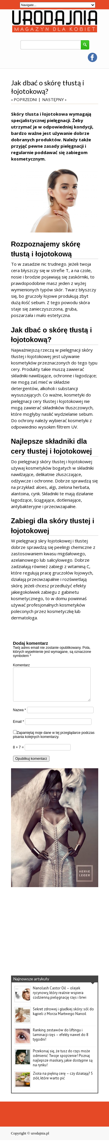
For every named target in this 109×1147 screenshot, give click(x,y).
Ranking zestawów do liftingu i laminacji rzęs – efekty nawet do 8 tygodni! (60, 1042)
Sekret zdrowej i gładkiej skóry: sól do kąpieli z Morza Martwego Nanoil (63, 1018)
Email (18, 729)
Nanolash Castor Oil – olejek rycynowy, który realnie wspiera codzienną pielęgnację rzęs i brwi (59, 1000)
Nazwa (19, 717)
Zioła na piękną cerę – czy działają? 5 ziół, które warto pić (63, 1083)
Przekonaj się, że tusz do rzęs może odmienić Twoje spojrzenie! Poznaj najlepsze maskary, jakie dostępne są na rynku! (62, 1065)
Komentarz (21, 665)
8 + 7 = (19, 754)
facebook (92, 57)
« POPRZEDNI (24, 99)
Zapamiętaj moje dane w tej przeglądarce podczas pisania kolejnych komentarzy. (53, 742)
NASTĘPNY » (54, 99)
